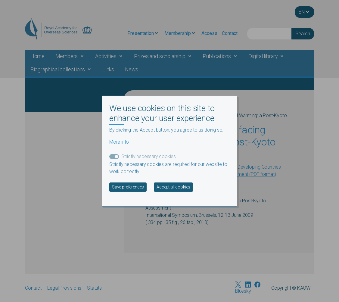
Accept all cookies (173, 187)
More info (119, 142)
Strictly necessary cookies (148, 156)
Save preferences (128, 187)
